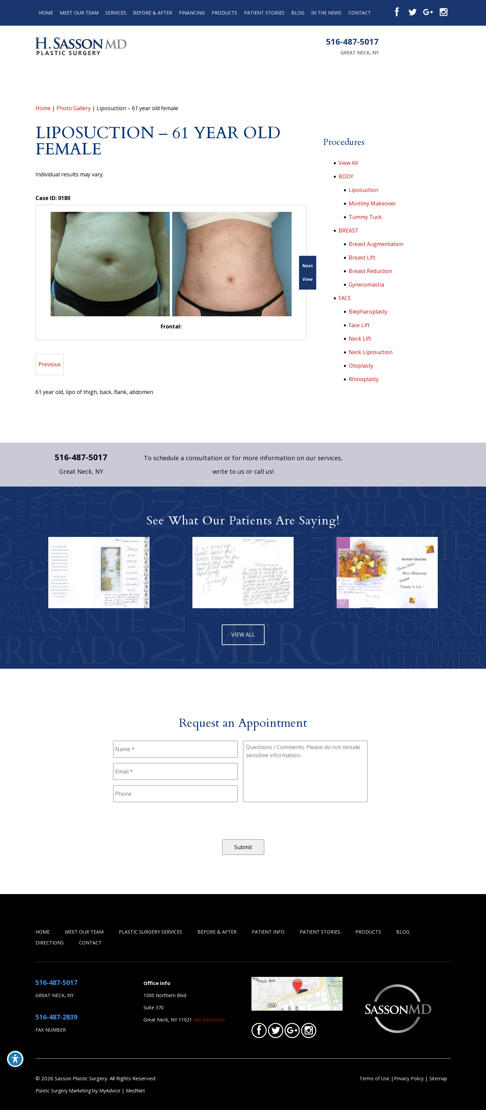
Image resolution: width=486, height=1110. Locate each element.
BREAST (349, 230)
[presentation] (164, 821)
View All (348, 163)
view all (243, 634)
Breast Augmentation (376, 244)
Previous (49, 364)
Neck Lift (360, 338)
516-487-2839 (56, 1016)
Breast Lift (362, 257)
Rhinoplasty (364, 379)
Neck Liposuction (371, 352)
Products (224, 12)
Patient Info (268, 932)
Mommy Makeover (372, 203)
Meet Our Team (79, 12)
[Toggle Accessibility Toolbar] (15, 1059)
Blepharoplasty (368, 311)
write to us (228, 471)
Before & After (152, 12)
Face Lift (359, 325)
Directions (49, 942)
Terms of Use (374, 1078)
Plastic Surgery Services (150, 932)
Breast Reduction (370, 271)
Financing (192, 12)
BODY (346, 176)
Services (115, 12)
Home (46, 12)
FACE (345, 298)
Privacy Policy (409, 1078)
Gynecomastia (366, 284)
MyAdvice (109, 1090)
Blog (297, 12)
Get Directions (209, 1019)
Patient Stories (264, 12)
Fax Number (50, 1030)
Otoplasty (361, 365)
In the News (326, 12)
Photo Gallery (73, 108)
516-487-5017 (352, 41)
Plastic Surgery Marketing (63, 1090)
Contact (359, 12)
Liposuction (363, 190)
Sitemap (438, 1078)
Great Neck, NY (360, 52)
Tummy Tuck (365, 217)
